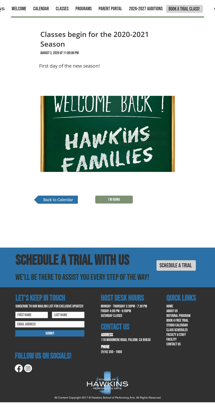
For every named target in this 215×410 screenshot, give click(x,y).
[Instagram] (28, 368)
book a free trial (177, 320)
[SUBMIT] (49, 333)
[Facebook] (19, 368)
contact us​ (173, 344)
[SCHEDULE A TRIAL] (176, 265)
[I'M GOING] (114, 200)
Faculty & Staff (176, 334)
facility (171, 339)
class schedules (177, 330)
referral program (178, 315)
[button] (19, 9)
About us (172, 311)
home (169, 306)
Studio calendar (177, 325)
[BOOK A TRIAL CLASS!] (184, 9)
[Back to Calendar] (56, 200)
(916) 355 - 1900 (111, 352)
